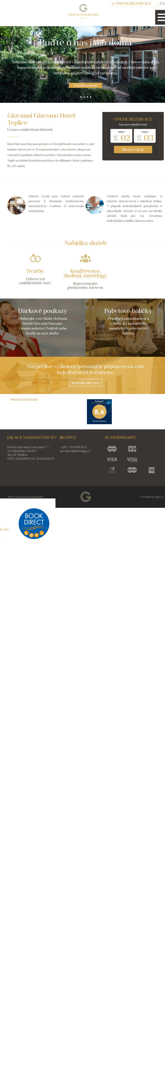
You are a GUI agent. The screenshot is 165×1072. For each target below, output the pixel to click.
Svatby (35, 270)
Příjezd (121, 132)
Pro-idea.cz (157, 497)
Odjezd (144, 132)
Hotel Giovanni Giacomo (24, 399)
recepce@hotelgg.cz (75, 451)
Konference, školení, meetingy (86, 273)
